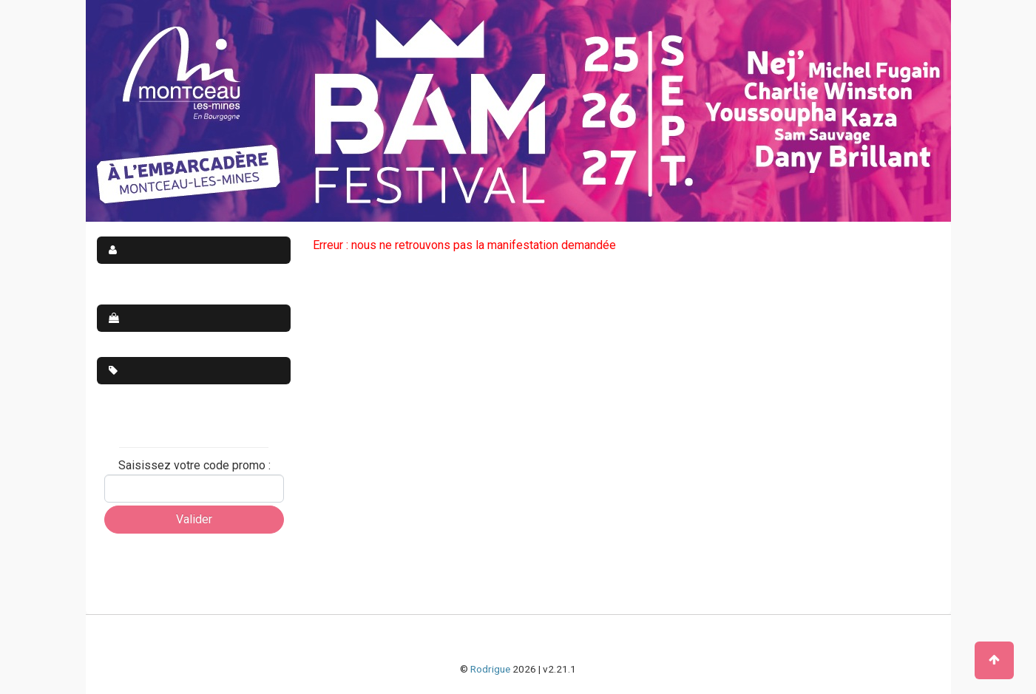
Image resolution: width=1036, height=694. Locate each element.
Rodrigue (490, 669)
